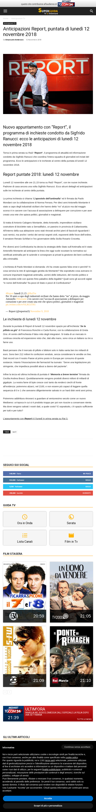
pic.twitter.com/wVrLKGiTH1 (21, 304)
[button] (91, 11)
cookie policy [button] (72, 757)
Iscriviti (87, 493)
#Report (10, 293)
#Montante (21, 299)
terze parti (50, 760)
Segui (88, 480)
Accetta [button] (48, 798)
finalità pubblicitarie (51, 769)
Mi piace (87, 473)
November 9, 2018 (39, 311)
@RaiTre (31, 293)
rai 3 (14, 432)
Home (5, 18)
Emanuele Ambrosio (15, 39)
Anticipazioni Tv (18, 18)
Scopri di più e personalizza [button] (48, 805)
